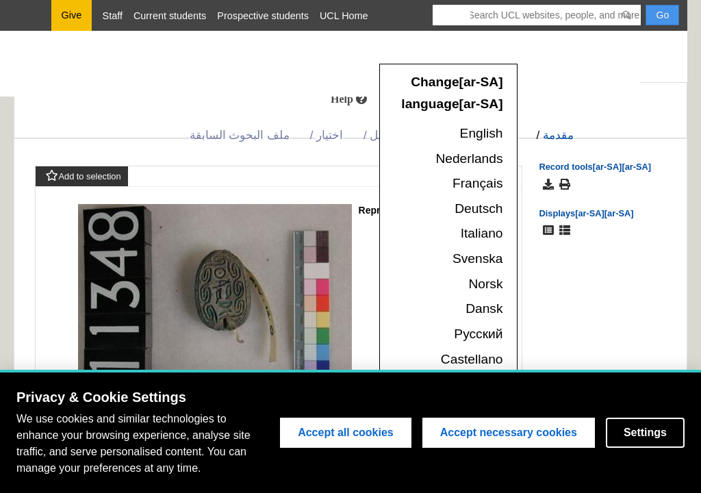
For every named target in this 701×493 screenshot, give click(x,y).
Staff (113, 15)
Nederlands (468, 158)
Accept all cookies (346, 432)
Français (478, 183)
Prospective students (263, 15)
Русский (478, 334)
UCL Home (344, 15)
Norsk (485, 284)
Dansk (484, 308)
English (481, 133)
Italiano (482, 233)
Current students (169, 15)
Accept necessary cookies (508, 432)
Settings (645, 432)
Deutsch (478, 208)
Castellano (472, 359)
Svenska (478, 258)
